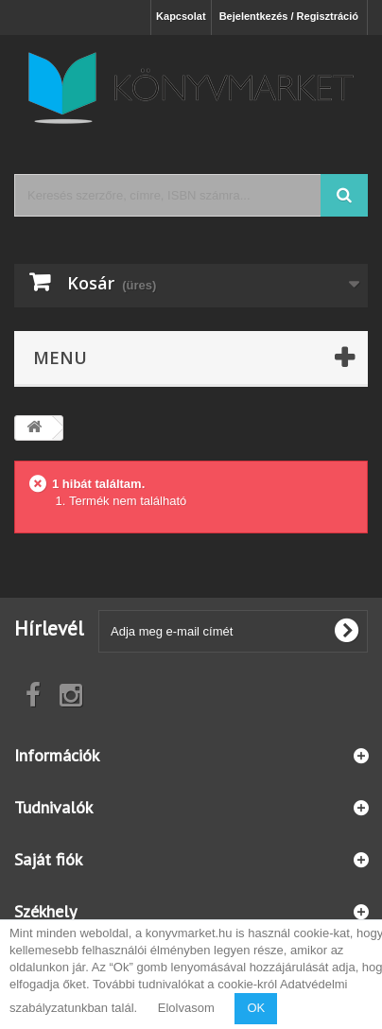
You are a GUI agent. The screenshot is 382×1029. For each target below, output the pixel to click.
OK (256, 1008)
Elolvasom (186, 1008)
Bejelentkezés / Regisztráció (288, 16)
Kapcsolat (181, 16)
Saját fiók (48, 859)
